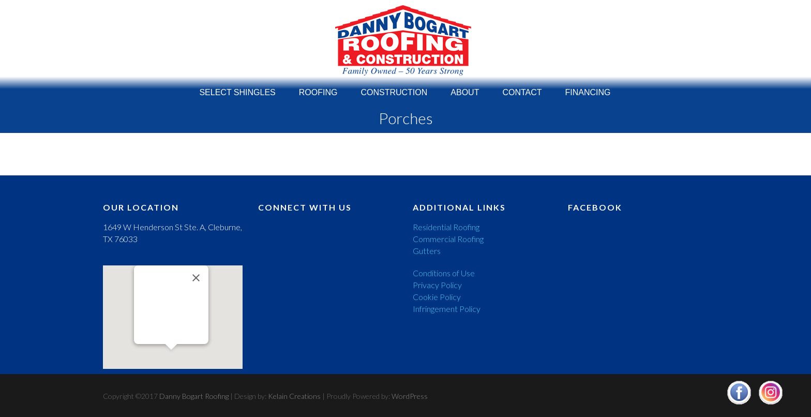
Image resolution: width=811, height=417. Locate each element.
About (464, 90)
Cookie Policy (437, 297)
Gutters (427, 251)
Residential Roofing (446, 227)
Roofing (318, 90)
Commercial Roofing (448, 239)
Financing (588, 90)
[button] (171, 359)
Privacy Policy (437, 285)
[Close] (196, 277)
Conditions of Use (444, 273)
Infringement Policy (446, 309)
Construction (394, 90)
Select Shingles (237, 90)
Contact (522, 90)
